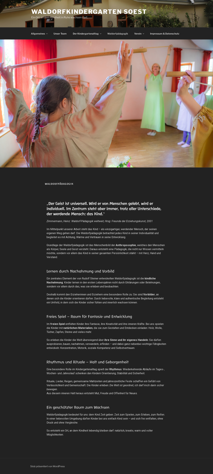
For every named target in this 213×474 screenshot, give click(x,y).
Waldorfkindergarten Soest (89, 11)
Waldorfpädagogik (117, 33)
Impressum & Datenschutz (164, 33)
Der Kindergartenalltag (87, 33)
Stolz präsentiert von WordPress (47, 466)
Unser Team (60, 33)
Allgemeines (39, 33)
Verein (139, 33)
